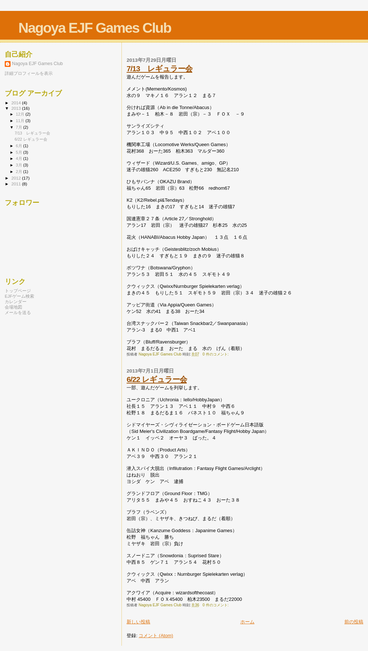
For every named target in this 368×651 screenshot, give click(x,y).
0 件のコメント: (216, 354)
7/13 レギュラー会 (159, 68)
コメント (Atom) (156, 635)
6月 (19, 146)
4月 (19, 158)
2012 (16, 178)
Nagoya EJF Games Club (95, 28)
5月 (19, 152)
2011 (16, 183)
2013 (16, 108)
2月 (19, 171)
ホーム (247, 621)
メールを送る (18, 312)
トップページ (18, 290)
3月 (19, 165)
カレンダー (16, 301)
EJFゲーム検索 (19, 296)
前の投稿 (353, 621)
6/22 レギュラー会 (157, 379)
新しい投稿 (138, 621)
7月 (19, 127)
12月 (20, 114)
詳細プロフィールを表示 (29, 73)
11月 (20, 120)
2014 (16, 102)
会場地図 (13, 307)
